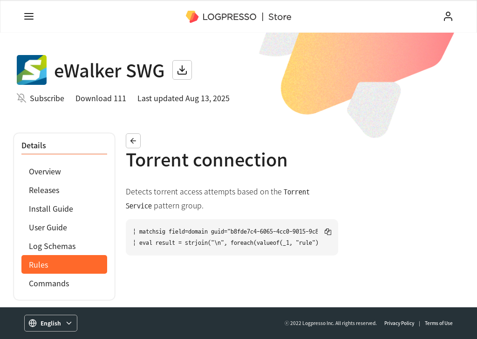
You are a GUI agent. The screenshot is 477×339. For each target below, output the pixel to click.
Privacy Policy (399, 322)
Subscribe (47, 98)
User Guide (48, 227)
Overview (45, 171)
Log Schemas (52, 245)
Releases (44, 189)
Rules (38, 264)
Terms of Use (439, 322)
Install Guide (51, 208)
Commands (49, 283)
